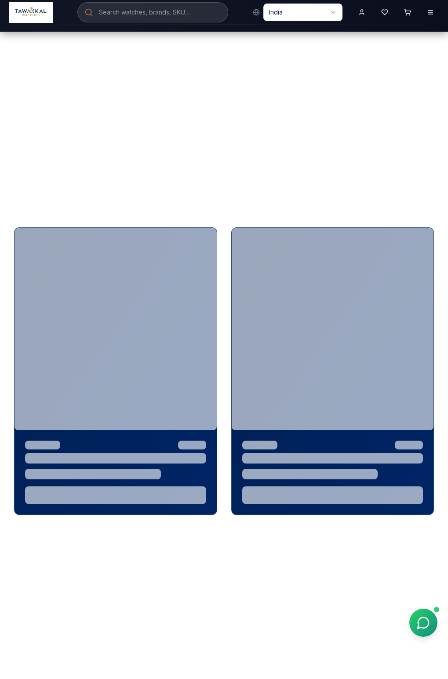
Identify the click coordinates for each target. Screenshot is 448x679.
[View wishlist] (384, 12)
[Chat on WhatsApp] (423, 623)
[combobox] (302, 12)
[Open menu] (430, 12)
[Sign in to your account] (362, 12)
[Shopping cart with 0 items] (407, 12)
